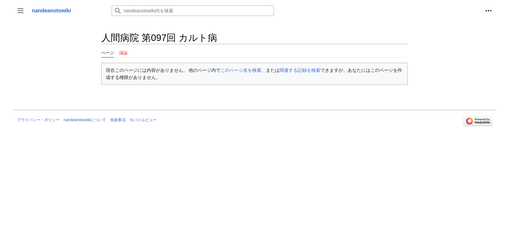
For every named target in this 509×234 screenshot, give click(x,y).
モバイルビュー (143, 120)
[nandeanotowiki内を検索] (193, 11)
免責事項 (118, 120)
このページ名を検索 (240, 70)
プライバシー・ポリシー (38, 120)
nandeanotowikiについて (85, 120)
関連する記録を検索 (299, 70)
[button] (20, 10)
